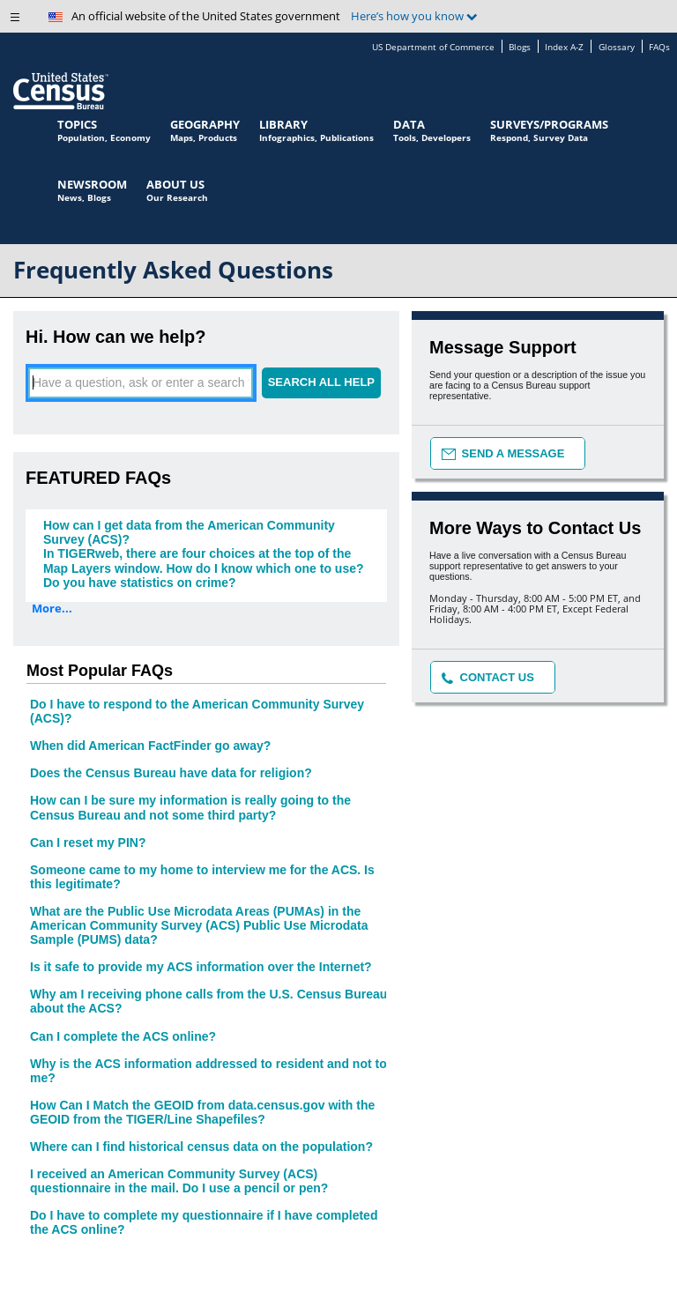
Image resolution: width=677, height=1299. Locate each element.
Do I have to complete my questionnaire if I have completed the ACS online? (203, 1222)
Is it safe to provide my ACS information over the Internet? (201, 967)
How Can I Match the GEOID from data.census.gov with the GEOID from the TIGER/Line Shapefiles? (202, 1112)
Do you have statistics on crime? (139, 582)
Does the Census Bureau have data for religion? (171, 773)
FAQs (659, 47)
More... (52, 608)
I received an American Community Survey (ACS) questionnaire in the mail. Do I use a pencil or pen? (179, 1181)
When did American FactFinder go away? (150, 746)
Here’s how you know (414, 16)
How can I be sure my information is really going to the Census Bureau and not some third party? (190, 807)
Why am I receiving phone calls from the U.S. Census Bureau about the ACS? (208, 1001)
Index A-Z (564, 47)
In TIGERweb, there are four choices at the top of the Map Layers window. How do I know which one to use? (203, 560)
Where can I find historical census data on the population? (201, 1146)
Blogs (520, 47)
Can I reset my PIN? (88, 842)
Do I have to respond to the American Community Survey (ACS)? (197, 711)
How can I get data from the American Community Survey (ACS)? (189, 532)
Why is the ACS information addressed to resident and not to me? (208, 1071)
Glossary (617, 47)
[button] (22, 22)
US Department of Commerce (433, 47)
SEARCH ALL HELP (321, 382)
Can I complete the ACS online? (123, 1036)
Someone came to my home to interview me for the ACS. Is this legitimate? (202, 877)
